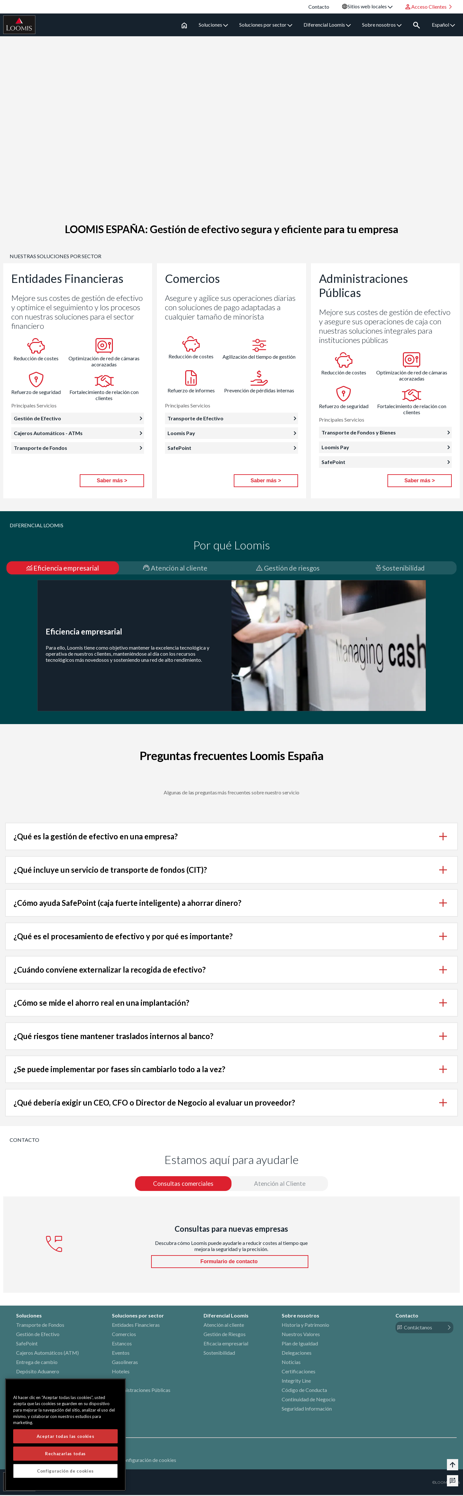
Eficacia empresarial (226, 1344)
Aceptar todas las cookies (65, 1437)
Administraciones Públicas (141, 1391)
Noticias (291, 1363)
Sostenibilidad (219, 1354)
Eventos (121, 1354)
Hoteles (121, 1372)
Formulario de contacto (229, 1262)
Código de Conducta (304, 1391)
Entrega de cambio (37, 1363)
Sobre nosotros (383, 25)
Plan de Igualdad (300, 1344)
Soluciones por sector (266, 25)
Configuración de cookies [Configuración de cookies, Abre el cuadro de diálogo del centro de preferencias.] (65, 1471)
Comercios (124, 1335)
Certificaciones (298, 1372)
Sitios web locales (370, 6)
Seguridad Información (307, 1409)
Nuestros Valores (301, 1335)
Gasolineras (125, 1363)
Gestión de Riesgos (225, 1335)
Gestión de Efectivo (37, 1335)
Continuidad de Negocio (308, 1400)
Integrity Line (296, 1381)
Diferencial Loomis (328, 25)
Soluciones (214, 25)
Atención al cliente (224, 1326)
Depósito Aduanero (37, 1372)
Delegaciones (297, 1354)
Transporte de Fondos (40, 1326)
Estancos (122, 1344)
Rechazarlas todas (65, 1454)
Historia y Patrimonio (305, 1326)
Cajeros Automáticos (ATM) (47, 1354)
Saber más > (112, 480)
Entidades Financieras (136, 1326)
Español (443, 25)
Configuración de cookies (148, 1461)
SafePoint (27, 1344)
